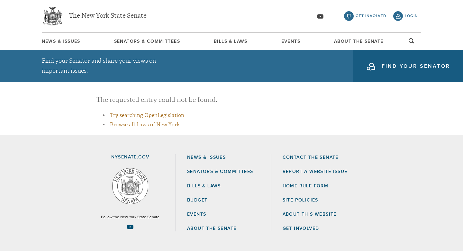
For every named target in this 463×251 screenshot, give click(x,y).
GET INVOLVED (301, 228)
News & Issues (61, 41)
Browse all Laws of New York (145, 124)
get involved (371, 16)
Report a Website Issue (315, 171)
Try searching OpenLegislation (147, 115)
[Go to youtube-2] (320, 16)
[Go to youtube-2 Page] (130, 227)
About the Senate (211, 228)
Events (290, 41)
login (411, 16)
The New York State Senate (108, 16)
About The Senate (358, 41)
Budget (197, 200)
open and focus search (411, 43)
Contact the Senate (311, 157)
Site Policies (300, 200)
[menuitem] (61, 41)
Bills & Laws (231, 41)
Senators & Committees (147, 41)
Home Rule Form (306, 186)
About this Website (310, 214)
